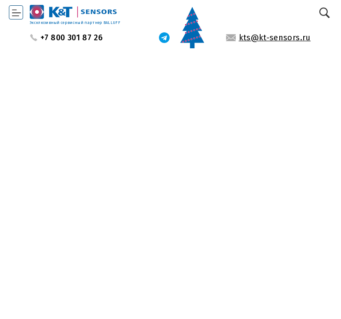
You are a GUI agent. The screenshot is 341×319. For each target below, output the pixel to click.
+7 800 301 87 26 (71, 37)
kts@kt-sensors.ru (275, 37)
